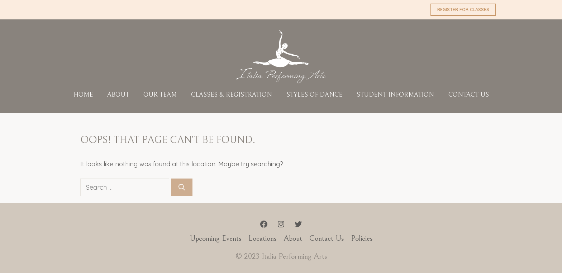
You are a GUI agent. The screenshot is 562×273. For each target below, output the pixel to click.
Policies (361, 238)
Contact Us (468, 94)
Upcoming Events (215, 238)
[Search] (181, 187)
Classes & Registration (231, 94)
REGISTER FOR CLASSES (463, 9)
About (118, 94)
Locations (262, 238)
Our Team (160, 94)
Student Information (395, 94)
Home (83, 94)
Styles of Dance (314, 94)
